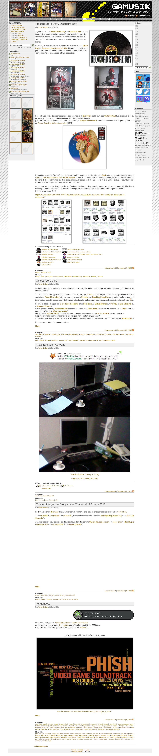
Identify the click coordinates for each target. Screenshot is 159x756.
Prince (61, 729)
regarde (66, 625)
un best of (67, 516)
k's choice (46, 737)
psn (100, 340)
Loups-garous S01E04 (18, 74)
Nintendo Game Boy (41, 726)
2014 (136, 50)
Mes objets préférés (17, 31)
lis (59, 625)
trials (46, 500)
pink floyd (117, 737)
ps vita (61, 340)
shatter (96, 739)
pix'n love (47, 340)
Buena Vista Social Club (57, 727)
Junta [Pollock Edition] (73, 262)
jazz (143, 128)
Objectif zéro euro (46, 280)
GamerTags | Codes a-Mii (19, 39)
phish (51, 276)
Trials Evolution (69, 486)
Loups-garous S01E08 (18, 60)
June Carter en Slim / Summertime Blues (79, 252)
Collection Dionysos (47, 254)
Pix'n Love (64, 334)
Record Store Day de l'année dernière (52, 123)
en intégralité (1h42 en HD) (111, 516)
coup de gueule (58, 276)
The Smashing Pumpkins (113, 729)
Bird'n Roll (122, 512)
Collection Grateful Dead (49, 257)
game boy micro (105, 735)
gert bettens (114, 735)
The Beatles (101, 729)
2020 (136, 34)
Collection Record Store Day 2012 (51, 252)
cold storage (124, 733)
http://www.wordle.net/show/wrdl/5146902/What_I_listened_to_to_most (84, 712)
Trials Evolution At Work (50, 344)
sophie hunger (103, 739)
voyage (137, 157)
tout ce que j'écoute (62, 623)
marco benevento (73, 340)
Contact (80, 750)
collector (93, 276)
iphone (37, 737)
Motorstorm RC (61, 309)
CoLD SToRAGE (100, 334)
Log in (87, 750)
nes (146, 138)
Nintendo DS (93, 724)
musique (37, 276)
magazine (82, 340)
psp (36, 739)
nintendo (139, 140)
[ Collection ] (104, 19)
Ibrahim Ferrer (98, 727)
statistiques (119, 739)
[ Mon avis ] (88, 19)
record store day (77, 276)
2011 (136, 58)
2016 (136, 45)
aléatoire (66, 733)
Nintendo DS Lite (103, 724)
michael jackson (81, 737)
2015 (136, 48)
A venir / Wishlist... (17, 25)
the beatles (127, 739)
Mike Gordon (116, 334)
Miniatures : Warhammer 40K (20, 91)
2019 (136, 37)
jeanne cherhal (73, 599)
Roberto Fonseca (69, 729)
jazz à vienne (139, 131)
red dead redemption (45, 739)
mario (137, 135)
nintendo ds (102, 737)
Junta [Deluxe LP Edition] (74, 259)
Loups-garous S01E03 (18, 78)
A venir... (90, 295)
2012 (136, 56)
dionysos (49, 599)
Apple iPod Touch (48, 724)
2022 (136, 31)
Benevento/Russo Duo (41, 727)
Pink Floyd (56, 729)
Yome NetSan (43, 27)
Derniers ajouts (15, 96)
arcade (72, 733)
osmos (111, 737)
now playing (55, 733)
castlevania (116, 733)
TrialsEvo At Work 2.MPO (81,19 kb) (84, 478)
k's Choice (116, 727)
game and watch (68, 735)
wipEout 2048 (52, 314)
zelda (49, 741)
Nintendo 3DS (56, 334)
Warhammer (15, 88)
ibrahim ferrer (123, 735)
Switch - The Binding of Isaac (20, 57)
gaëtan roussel (57, 599)
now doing (48, 733)
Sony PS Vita (84, 334)
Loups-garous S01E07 (18, 64)
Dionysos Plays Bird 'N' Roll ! (75, 249)
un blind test (54, 516)
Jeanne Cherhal (74, 524)
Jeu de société (15, 54)
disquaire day (86, 276)
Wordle (83, 628)
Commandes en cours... (19, 29)
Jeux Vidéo (38, 334)
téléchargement (140, 152)
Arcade (56, 724)
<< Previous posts (41, 746)
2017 (136, 42)
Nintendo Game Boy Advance (58, 726)
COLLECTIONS (15, 23)
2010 (136, 61)
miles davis (64, 737)
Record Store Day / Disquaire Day (56, 23)
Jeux (19, 33)
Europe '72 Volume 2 (73, 257)
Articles (138, 23)
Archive (73, 750)
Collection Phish (46, 265)
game (76, 735)
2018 (136, 39)
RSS (131, 268)
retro (53, 739)
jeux (36, 340)
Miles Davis (44, 729)
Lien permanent (110, 268)
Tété (95, 729)
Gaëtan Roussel (95, 522)
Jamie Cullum (107, 727)
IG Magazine (46, 334)
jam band (130, 735)
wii (132, 739)
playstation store (139, 147)
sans (38, 178)
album (61, 733)
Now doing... (14, 51)
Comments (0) (122, 268)
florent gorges (145, 126)
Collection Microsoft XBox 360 (50, 486)
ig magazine (106, 340)
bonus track (117, 522)
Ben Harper (129, 522)
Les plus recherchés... (18, 27)
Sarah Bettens (79, 729)
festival (137, 126)
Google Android (63, 724)
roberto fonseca (71, 739)
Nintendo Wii (73, 726)
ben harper (65, 599)
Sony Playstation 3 (73, 334)
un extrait (44, 516)
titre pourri (138, 155)
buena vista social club (105, 733)
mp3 (144, 135)
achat (42, 276)
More (37, 326)
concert (106, 522)
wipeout (145, 157)
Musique (37, 272)
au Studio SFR (57, 524)
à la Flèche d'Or (42, 524)
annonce (92, 340)
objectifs (113, 340)
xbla (97, 340)
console (37, 735)
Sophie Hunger (88, 729)
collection (100, 276)
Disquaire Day (75, 32)
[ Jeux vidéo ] (56, 19)
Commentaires (144, 16)
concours (41, 500)
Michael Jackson (125, 727)
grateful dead (67, 276)
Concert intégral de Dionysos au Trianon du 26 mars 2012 (71, 504)
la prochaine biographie (69, 304)
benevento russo (80, 733)
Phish (49, 272)
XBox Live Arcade (60, 311)
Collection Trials (46, 488)
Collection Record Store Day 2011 (51, 259)
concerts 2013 (140, 123)
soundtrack (111, 739)
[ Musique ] (72, 19)
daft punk (43, 735)
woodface (38, 741)
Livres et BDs (22, 37)
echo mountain (51, 735)
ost (107, 737)
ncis (88, 737)
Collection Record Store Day (50, 249)
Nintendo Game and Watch (125, 724)
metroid (141, 135)
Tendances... (43, 603)
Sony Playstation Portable (109, 726)
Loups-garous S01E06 (18, 67)
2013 (136, 53)
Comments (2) (122, 330)
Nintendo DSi (113, 724)
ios (41, 737)
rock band (80, 739)
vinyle (47, 276)
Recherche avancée (24, 47)
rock (140, 150)
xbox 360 (51, 500)
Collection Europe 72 (48, 262)
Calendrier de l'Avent (142, 116)
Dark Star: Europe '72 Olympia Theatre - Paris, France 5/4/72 (84, 254)
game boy (60, 735)
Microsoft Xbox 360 (48, 496)
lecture (144, 133)
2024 (136, 28)
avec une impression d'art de (59, 178)
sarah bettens (88, 739)
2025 (136, 26)
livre (149, 133)
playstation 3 (54, 340)
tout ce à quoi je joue (80, 623)
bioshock (95, 733)
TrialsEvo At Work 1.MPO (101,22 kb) (84, 475)
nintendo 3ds (94, 737)
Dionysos (44, 272)
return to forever (61, 739)
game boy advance (94, 735)
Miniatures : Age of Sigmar (19, 81)
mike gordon (72, 737)
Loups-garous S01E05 (18, 71)
